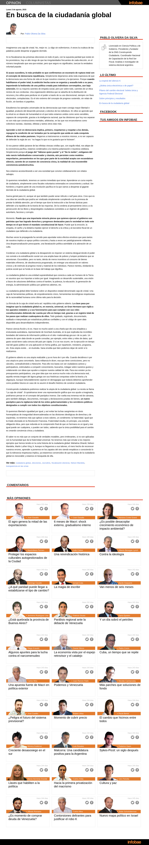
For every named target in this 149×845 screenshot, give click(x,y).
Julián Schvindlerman (128, 811)
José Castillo (33, 713)
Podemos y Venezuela (68, 684)
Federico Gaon (125, 746)
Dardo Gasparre (125, 583)
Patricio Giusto (79, 615)
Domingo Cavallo (35, 583)
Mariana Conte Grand (128, 517)
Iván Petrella (124, 779)
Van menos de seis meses (116, 587)
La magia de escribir (67, 587)
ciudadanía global (23, 463)
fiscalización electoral (61, 463)
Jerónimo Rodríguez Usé (38, 615)
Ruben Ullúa (78, 713)
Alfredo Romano (34, 811)
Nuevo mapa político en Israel (119, 815)
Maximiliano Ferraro (36, 550)
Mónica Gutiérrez (35, 746)
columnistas (38, 3)
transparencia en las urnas (17, 466)
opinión (13, 3)
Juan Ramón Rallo (81, 681)
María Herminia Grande (37, 779)
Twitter (41, 508)
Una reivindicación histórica (71, 554)
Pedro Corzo (124, 648)
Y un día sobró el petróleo (116, 619)
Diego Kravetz (33, 648)
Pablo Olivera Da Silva (35, 34)
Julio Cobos (78, 550)
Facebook (46, 508)
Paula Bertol (124, 713)
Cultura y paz (108, 782)
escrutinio (46, 463)
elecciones (36, 463)
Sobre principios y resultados (112, 98)
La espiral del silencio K (110, 81)
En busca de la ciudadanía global (114, 103)
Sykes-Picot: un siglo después (119, 750)
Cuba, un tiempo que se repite (119, 652)
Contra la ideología (112, 554)
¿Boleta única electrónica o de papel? (116, 85)
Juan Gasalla (33, 517)
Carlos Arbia (78, 779)
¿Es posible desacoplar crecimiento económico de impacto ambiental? (116, 525)
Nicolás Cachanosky (127, 681)
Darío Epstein (124, 615)
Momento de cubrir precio (70, 717)
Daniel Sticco (78, 648)
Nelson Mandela (77, 463)
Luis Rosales (78, 746)
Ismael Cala (78, 583)
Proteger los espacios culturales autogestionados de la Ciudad (27, 558)
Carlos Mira (32, 681)
